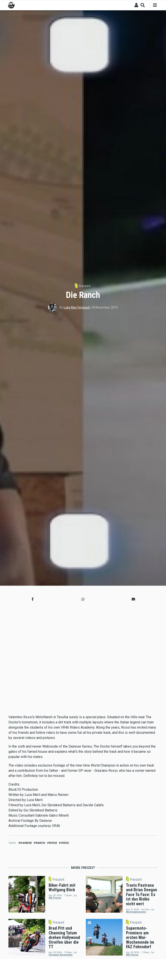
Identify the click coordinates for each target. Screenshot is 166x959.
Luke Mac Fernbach (77, 307)
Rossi (53, 842)
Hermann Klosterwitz (61, 954)
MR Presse (55, 897)
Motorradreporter (136, 911)
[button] (32, 599)
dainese (26, 842)
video (65, 842)
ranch (40, 842)
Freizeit (84, 286)
